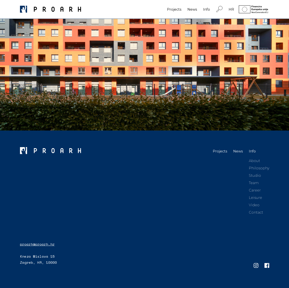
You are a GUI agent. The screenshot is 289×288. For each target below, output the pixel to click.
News (192, 9)
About (254, 161)
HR (231, 9)
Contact (256, 212)
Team (254, 183)
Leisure (255, 198)
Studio (255, 175)
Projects (174, 9)
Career (255, 190)
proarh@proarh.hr (37, 244)
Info (206, 9)
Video (254, 205)
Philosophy (259, 168)
